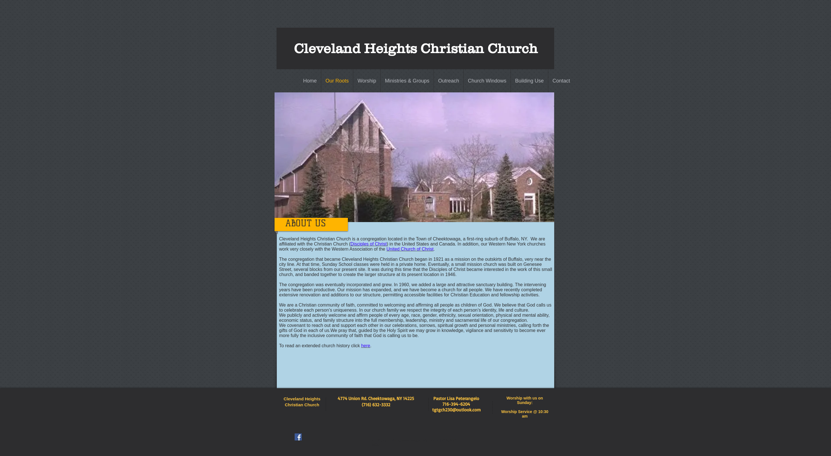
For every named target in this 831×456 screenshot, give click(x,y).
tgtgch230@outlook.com (456, 409)
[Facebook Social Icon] (298, 436)
